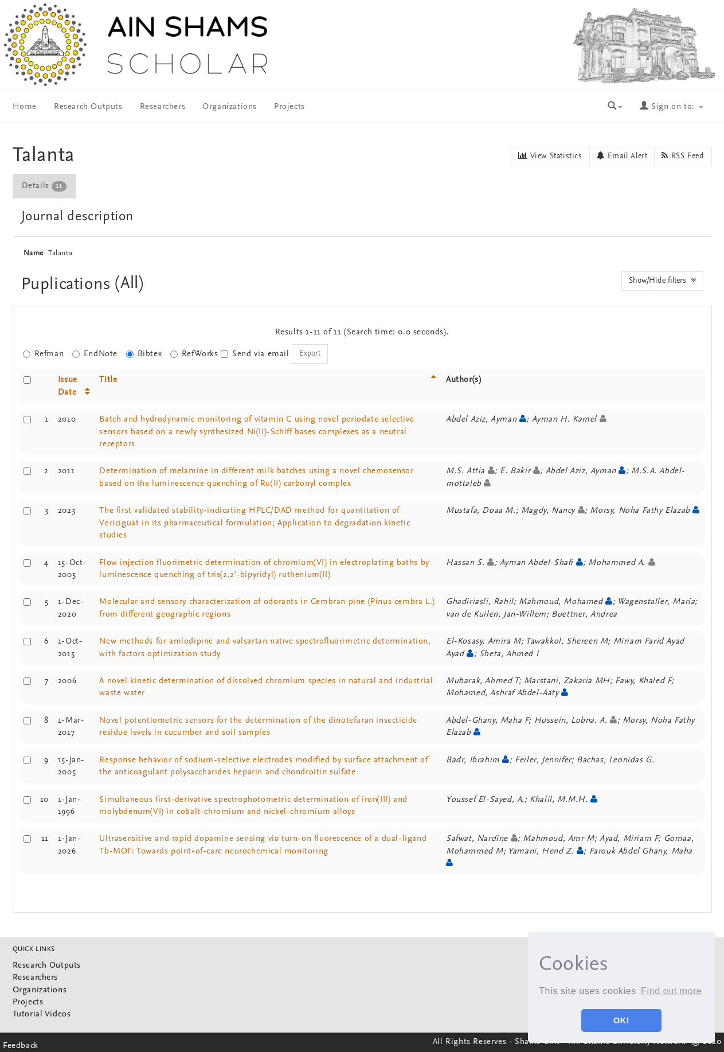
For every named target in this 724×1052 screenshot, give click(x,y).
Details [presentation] (44, 186)
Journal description (77, 217)
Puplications (68, 285)
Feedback (20, 1046)
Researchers (163, 107)
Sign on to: (671, 107)
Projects (289, 107)
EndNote (95, 354)
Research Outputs (88, 107)
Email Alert (622, 156)
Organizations (229, 107)
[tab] (45, 186)
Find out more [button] (671, 991)
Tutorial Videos (42, 1014)
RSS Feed (683, 156)
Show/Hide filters (662, 280)
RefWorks (194, 354)
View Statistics (550, 156)
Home (25, 107)
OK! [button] (621, 1020)
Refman (43, 354)
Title (108, 380)
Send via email (255, 354)
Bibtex (144, 354)
